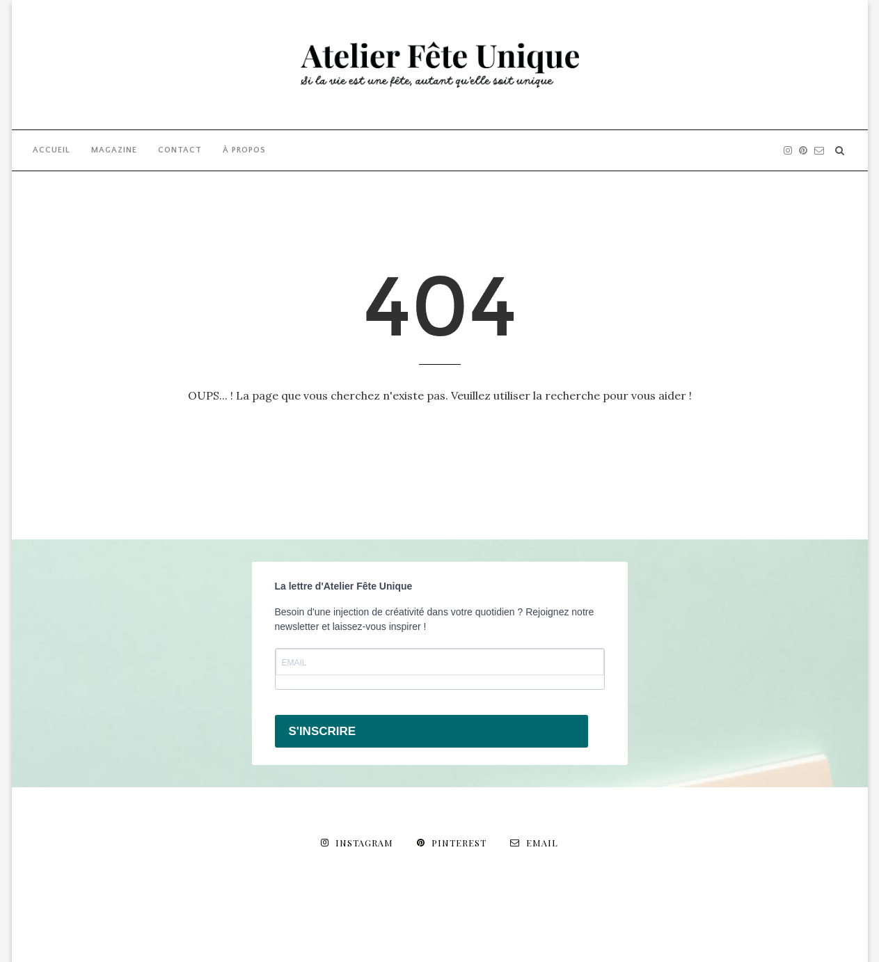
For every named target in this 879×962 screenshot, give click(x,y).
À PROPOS (244, 150)
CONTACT (180, 150)
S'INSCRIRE (322, 731)
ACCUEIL (51, 150)
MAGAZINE (114, 150)
